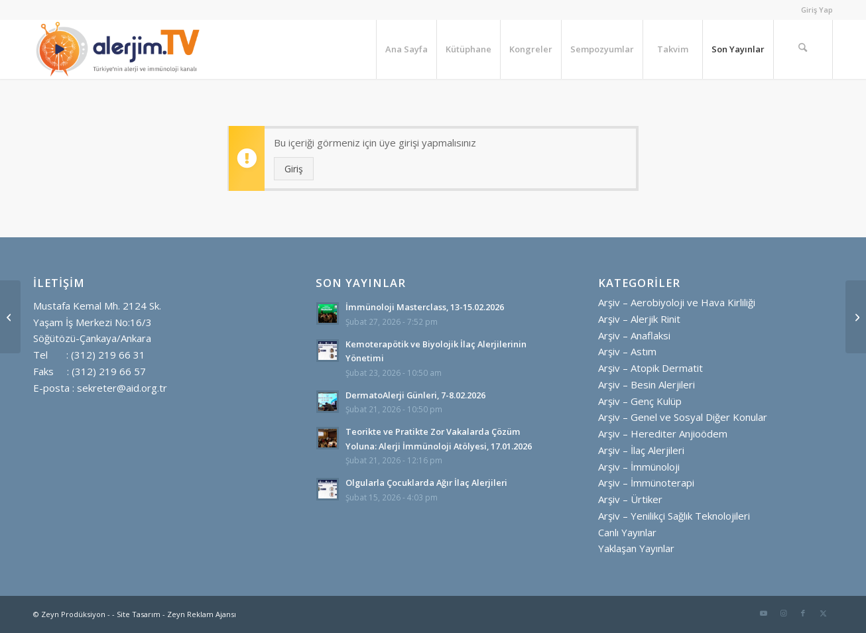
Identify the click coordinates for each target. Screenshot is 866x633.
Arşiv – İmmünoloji (639, 466)
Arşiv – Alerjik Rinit (639, 318)
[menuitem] (813, 10)
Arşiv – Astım (627, 351)
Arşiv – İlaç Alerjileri (641, 450)
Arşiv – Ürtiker (630, 499)
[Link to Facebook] (803, 613)
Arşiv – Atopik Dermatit (650, 367)
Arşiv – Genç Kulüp (640, 401)
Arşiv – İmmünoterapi (646, 482)
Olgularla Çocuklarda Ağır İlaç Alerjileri (426, 483)
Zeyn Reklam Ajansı (201, 614)
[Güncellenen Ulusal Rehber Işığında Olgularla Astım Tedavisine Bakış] (10, 316)
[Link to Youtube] (763, 613)
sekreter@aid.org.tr (122, 387)
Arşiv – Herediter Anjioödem (662, 433)
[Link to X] (823, 613)
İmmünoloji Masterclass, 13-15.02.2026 (424, 307)
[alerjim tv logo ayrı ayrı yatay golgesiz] (118, 49)
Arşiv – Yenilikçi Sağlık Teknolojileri (674, 515)
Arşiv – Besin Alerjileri (646, 384)
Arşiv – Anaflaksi (634, 335)
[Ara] (803, 49)
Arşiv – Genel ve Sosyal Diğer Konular (682, 417)
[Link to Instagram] (783, 613)
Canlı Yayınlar (627, 532)
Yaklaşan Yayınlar (636, 548)
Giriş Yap (817, 10)
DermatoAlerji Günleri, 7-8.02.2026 (415, 395)
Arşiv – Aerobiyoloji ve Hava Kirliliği (676, 302)
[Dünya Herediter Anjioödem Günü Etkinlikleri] (855, 316)
